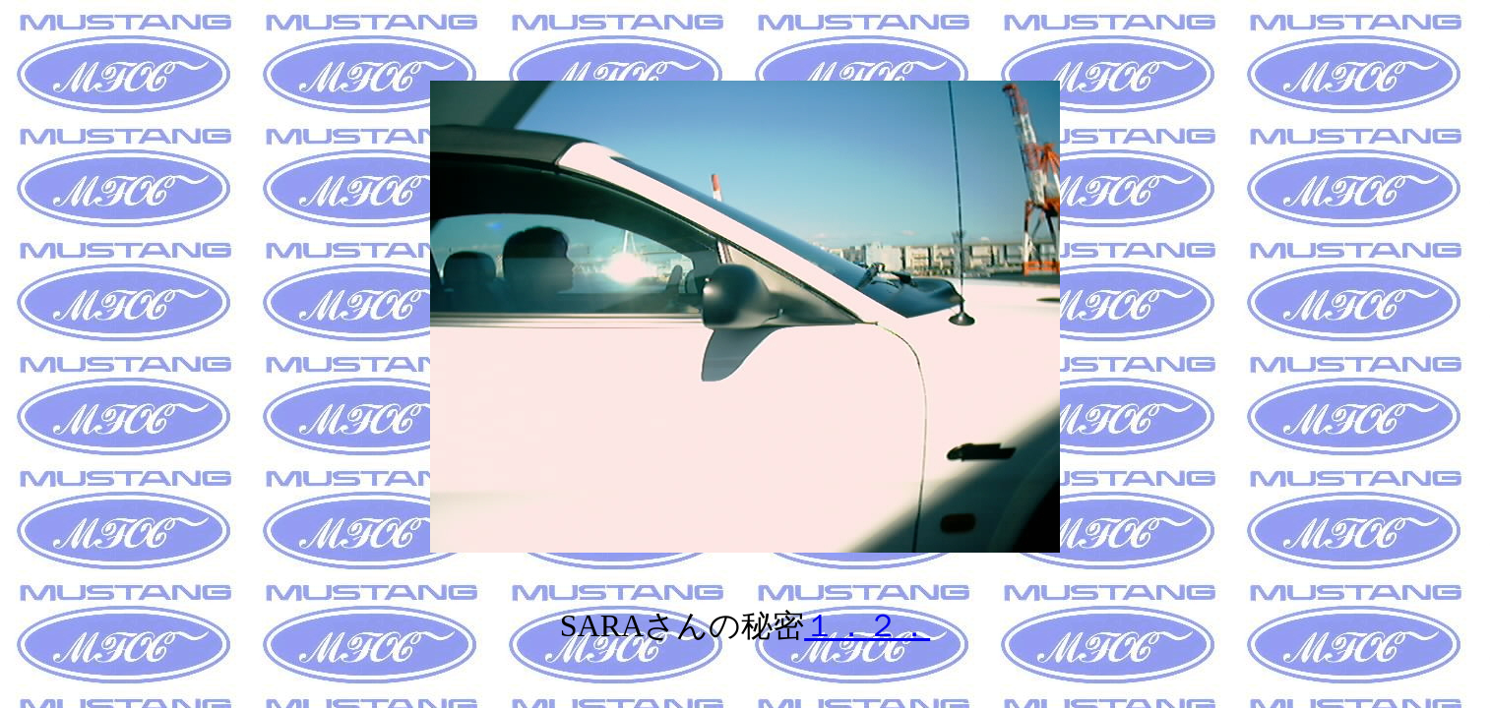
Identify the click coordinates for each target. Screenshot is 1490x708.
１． (835, 625)
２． (898, 625)
